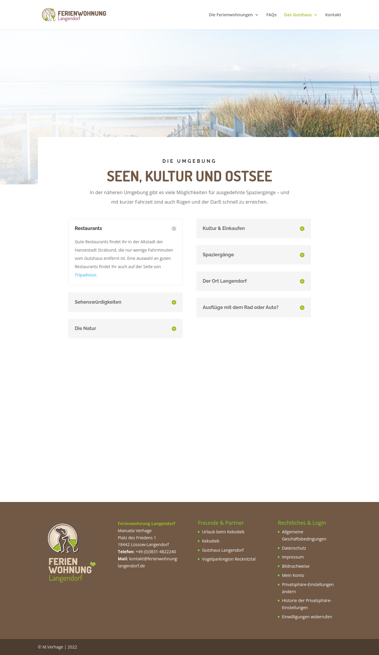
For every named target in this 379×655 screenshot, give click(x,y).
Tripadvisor (85, 275)
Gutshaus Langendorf (223, 550)
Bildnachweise (295, 566)
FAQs (271, 15)
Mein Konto (293, 575)
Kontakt (333, 15)
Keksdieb (210, 541)
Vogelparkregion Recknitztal (229, 559)
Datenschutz (294, 548)
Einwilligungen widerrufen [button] (307, 616)
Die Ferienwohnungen (231, 15)
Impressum (293, 557)
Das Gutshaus (298, 15)
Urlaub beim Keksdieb (223, 532)
